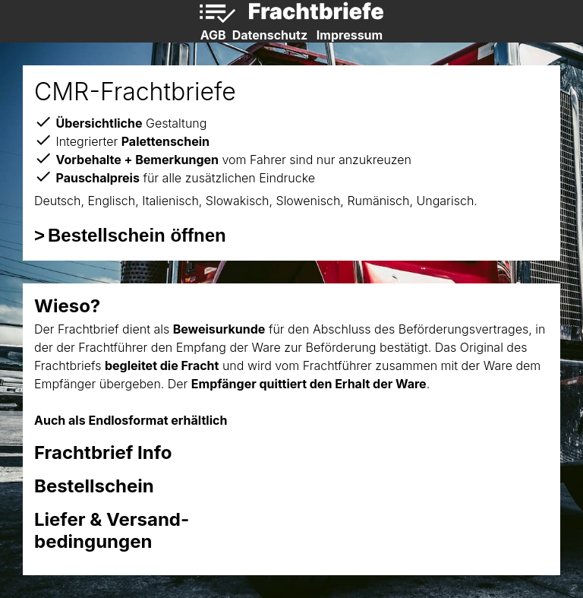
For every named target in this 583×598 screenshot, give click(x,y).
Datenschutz (269, 35)
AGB (213, 35)
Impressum (350, 35)
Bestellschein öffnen (137, 235)
